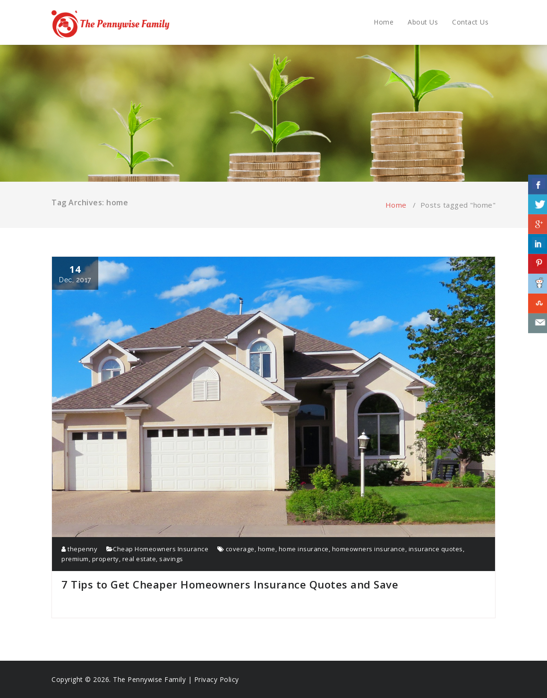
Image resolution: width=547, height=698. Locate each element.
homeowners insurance (368, 549)
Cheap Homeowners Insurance (160, 549)
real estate (139, 559)
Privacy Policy (216, 679)
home (266, 549)
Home (383, 21)
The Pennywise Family (149, 679)
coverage (240, 549)
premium (75, 559)
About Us (423, 21)
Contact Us (470, 21)
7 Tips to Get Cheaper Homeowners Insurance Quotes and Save (229, 584)
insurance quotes (436, 549)
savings (171, 559)
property (105, 559)
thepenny (79, 549)
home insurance (304, 549)
